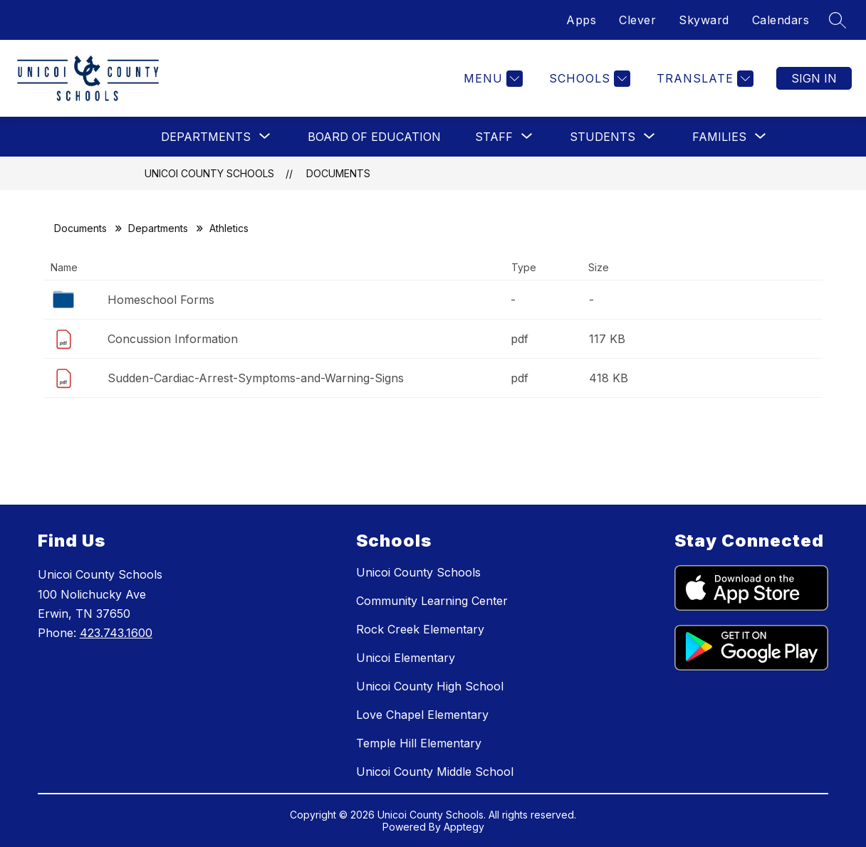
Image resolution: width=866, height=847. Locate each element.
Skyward (704, 20)
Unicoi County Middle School (434, 771)
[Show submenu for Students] (602, 136)
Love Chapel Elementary (422, 714)
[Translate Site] (703, 79)
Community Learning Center (432, 601)
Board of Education (374, 137)
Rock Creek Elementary (420, 629)
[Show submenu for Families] (719, 136)
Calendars (781, 20)
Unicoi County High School (430, 686)
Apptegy (464, 827)
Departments (158, 228)
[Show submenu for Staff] (494, 136)
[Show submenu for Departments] (206, 136)
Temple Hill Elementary (418, 743)
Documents (338, 173)
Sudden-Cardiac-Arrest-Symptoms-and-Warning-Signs (256, 378)
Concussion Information (173, 339)
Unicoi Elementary (405, 658)
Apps (581, 20)
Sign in (814, 78)
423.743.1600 (116, 633)
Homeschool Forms (161, 300)
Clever (637, 20)
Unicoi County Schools (209, 173)
